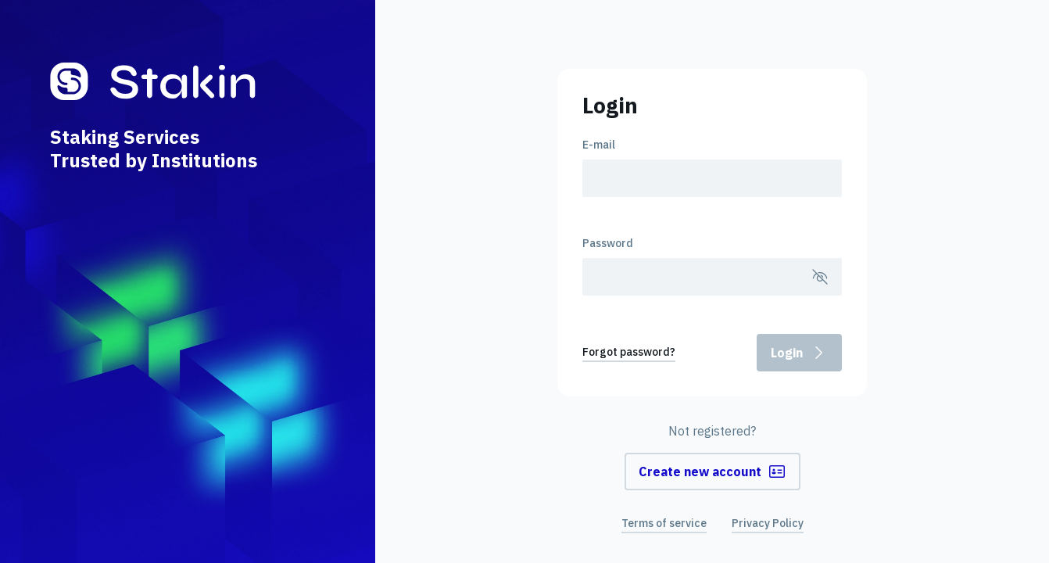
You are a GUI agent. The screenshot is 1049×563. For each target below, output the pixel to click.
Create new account (712, 471)
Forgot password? (628, 352)
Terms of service (664, 523)
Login (799, 352)
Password (607, 243)
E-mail (598, 145)
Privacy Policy (768, 523)
